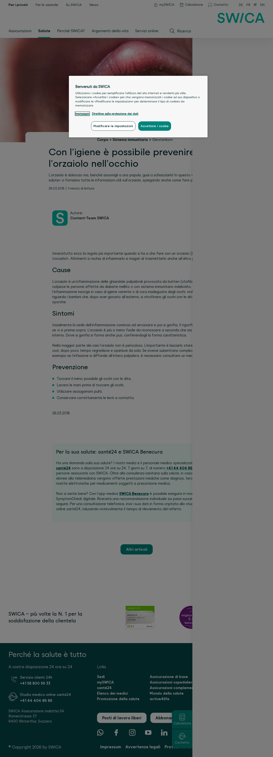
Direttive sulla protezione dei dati (115, 113)
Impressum (82, 113)
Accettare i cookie (155, 126)
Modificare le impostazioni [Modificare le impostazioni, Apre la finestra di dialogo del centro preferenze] (113, 126)
